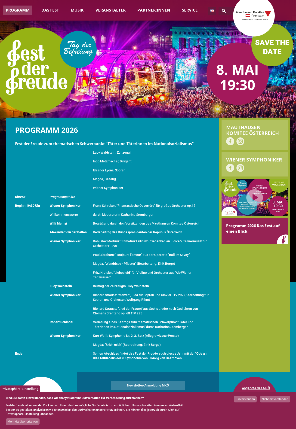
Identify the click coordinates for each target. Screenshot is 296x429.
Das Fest (50, 10)
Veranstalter (111, 10)
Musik (77, 10)
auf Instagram (240, 141)
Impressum (250, 394)
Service (190, 10)
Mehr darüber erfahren (23, 423)
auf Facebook (230, 141)
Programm (18, 10)
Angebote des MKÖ (256, 388)
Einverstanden (245, 401)
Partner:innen (153, 10)
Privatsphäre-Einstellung (20, 390)
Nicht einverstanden (275, 401)
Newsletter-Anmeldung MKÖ (148, 385)
